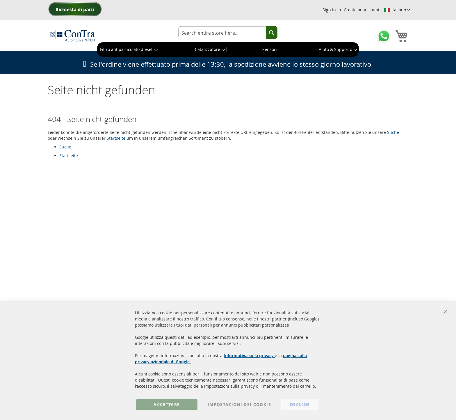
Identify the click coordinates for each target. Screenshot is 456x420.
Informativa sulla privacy (249, 355)
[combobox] (228, 32)
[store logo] (72, 35)
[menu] (228, 49)
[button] (397, 10)
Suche (393, 132)
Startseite (116, 138)
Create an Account (362, 10)
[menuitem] (128, 49)
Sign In (329, 10)
